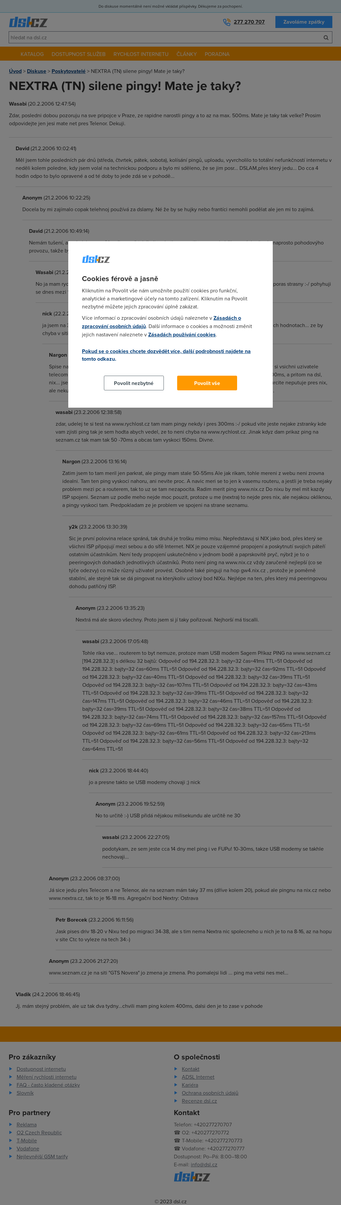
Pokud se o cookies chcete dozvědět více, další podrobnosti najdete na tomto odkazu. (166, 355)
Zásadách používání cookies (182, 334)
